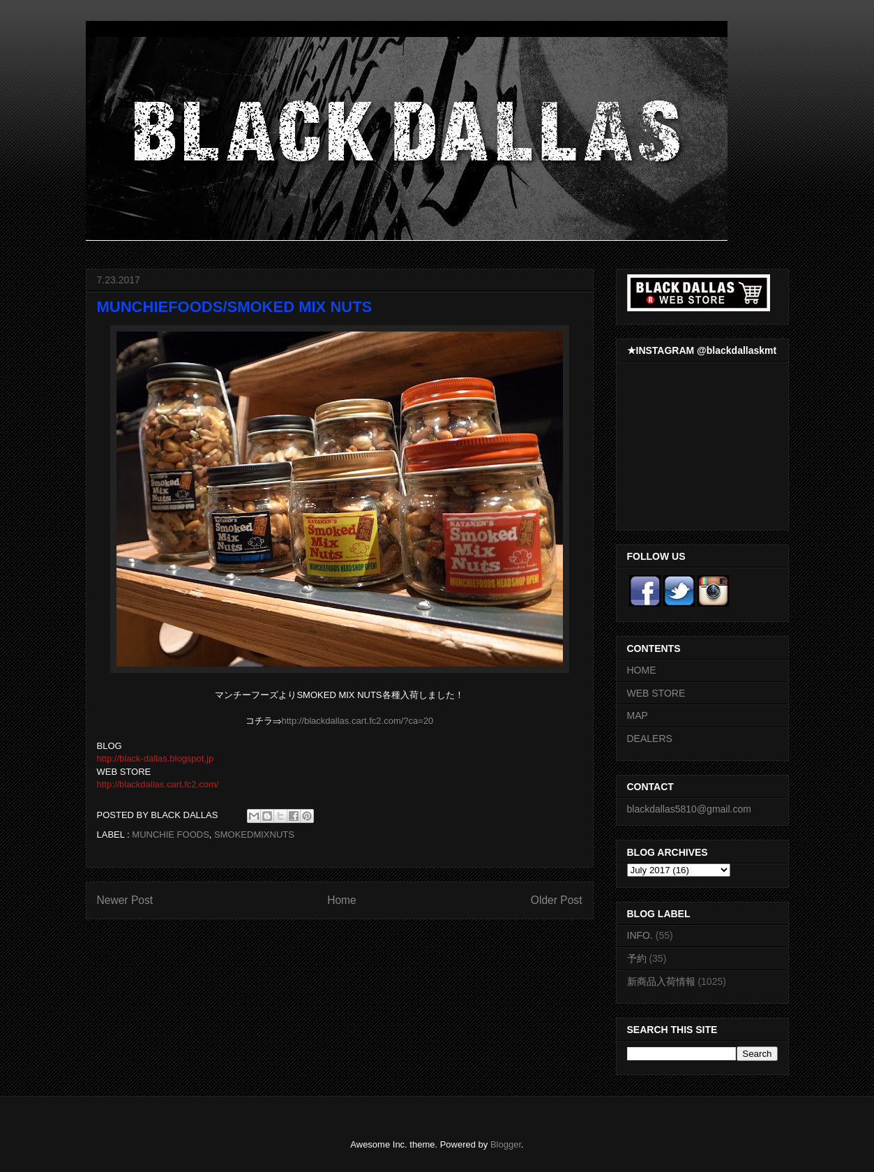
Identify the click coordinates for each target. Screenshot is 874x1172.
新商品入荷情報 (661, 981)
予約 (637, 958)
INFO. (640, 935)
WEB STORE (656, 693)
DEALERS (649, 738)
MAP (637, 715)
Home (341, 900)
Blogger (505, 1144)
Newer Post (125, 900)
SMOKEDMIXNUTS (254, 834)
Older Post (556, 900)
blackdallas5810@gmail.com (689, 809)
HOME (641, 670)
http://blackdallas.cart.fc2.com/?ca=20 (357, 720)
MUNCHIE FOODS (170, 834)
